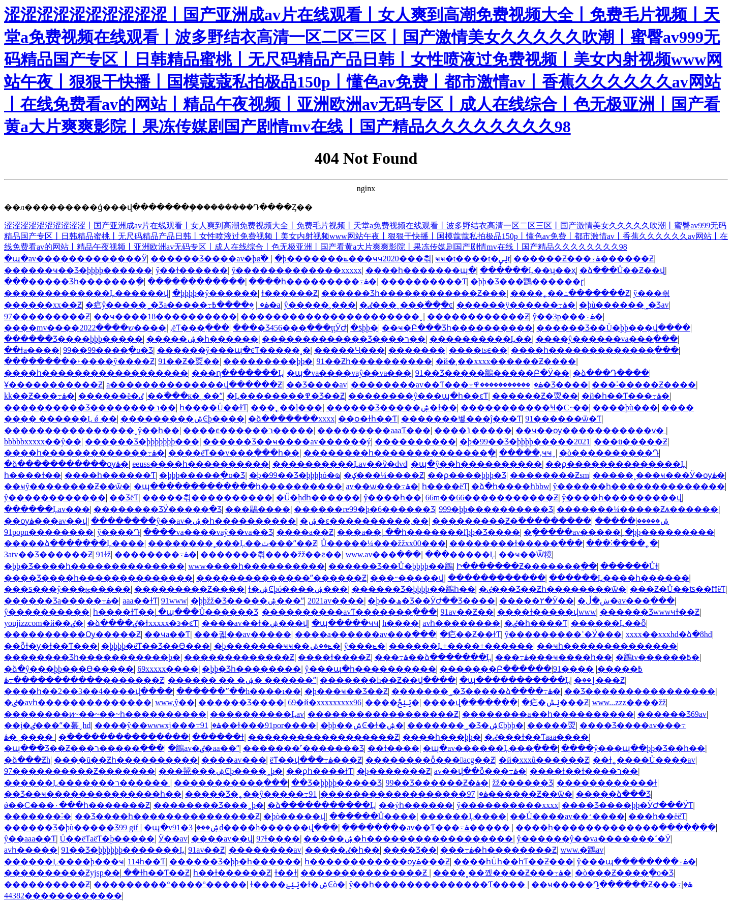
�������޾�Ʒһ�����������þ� (92, 657)
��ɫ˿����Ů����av (644, 760)
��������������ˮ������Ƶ (281, 578)
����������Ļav (257, 714)
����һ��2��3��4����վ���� (88, 691)
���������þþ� (268, 361)
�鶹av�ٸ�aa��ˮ (203, 748)
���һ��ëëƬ (657, 816)
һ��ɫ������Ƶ (232, 872)
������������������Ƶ (383, 714)
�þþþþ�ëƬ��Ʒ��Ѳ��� (155, 646)
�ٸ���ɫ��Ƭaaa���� (536, 737)
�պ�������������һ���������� (238, 486)
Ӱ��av (173, 838)
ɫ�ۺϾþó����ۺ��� (298, 589)
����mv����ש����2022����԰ (85, 327)
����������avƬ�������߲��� (349, 612)
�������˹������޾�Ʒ (303, 748)
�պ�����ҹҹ (345, 623)
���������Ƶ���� (189, 589)
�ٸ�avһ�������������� (77, 702)
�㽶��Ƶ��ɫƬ (470, 634)
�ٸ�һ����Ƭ (535, 623)
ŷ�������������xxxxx (296, 270)
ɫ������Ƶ (289, 293)
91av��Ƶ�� (466, 612)
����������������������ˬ (331, 316)
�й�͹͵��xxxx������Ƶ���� (506, 361)
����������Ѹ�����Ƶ (72, 634)
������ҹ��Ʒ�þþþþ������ (78, 270)
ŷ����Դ (118, 532)
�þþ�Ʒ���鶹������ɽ (527, 281)
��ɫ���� (393, 748)
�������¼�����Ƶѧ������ (637, 509)
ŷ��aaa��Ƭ (30, 838)
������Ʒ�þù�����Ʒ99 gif (72, 827)
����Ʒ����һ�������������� (98, 578)
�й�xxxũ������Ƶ (544, 760)
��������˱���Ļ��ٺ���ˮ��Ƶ (232, 543)
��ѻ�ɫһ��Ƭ (367, 418)
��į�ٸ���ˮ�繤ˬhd (47, 725)
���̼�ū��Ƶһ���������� (126, 760)
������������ (196, 281)
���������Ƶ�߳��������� (511, 521)
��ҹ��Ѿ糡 (525, 554)
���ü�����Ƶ (630, 441)
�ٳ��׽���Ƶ (599, 680)
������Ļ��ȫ (608, 623)
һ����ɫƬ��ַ (124, 612)
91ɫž (103, 554)
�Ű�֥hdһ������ (318, 497)
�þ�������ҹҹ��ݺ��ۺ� (277, 646)
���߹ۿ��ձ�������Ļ (433, 657)
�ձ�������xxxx (291, 418)
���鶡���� (257, 509)
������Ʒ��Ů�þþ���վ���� (613, 327)
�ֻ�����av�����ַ (572, 532)
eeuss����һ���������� (200, 464)
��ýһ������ (416, 805)
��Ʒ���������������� (639, 691)
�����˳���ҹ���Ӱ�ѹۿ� (659, 475)
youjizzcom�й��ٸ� (43, 623)
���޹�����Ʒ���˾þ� (209, 805)
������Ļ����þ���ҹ (64, 861)
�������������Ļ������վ (86, 293)
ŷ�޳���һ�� (392, 497)
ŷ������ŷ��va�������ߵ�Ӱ (593, 838)
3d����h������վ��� (263, 827)
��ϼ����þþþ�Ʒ (467, 475)
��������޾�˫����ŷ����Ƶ (79, 361)
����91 (573, 669)
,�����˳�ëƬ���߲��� (199, 327)
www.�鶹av (582, 850)
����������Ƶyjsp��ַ (62, 872)
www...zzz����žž (629, 702)
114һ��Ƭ (146, 861)
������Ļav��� (47, 509)
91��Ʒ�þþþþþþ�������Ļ (123, 850)
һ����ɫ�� (32, 475)
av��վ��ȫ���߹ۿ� (480, 771)
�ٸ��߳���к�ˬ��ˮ (181, 395)
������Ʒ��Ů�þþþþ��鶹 (390, 566)
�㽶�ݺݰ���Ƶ (555, 702)
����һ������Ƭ (110, 475)
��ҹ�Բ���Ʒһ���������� (457, 327)
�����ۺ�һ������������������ (408, 838)
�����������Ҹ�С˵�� (525, 407)
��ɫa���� (31, 350)
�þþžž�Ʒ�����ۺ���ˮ (247, 600)
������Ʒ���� (241, 702)
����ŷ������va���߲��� (607, 339)
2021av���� (336, 600)
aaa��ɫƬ (140, 600)
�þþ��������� (669, 532)
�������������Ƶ (239, 657)
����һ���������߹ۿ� (313, 281)
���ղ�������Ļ (237, 373)
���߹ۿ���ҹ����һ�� (553, 657)
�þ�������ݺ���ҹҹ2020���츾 (353, 258)
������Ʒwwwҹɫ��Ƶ (650, 612)
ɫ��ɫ (285, 872)
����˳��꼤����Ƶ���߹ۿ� (502, 872)
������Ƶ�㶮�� (535, 395)
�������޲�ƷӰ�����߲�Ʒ (158, 509)
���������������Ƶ (364, 872)
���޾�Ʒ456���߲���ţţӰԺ (290, 327)
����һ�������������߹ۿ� (84, 452)
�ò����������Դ (609, 452)
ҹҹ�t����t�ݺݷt (472, 258)
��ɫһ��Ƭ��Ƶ (157, 872)
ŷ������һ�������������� (639, 486)
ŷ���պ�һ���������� (370, 669)
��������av (265, 850)
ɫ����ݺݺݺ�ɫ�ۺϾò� (297, 884)
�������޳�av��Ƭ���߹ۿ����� (426, 827)
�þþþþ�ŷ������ (215, 293)
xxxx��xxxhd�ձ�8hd (669, 634)
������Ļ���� (463, 816)
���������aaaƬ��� (373, 430)
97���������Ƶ (47, 316)
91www (174, 600)
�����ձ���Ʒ (613, 794)
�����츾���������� (207, 497)
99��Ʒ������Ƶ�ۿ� (437, 782)
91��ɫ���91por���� (258, 725)
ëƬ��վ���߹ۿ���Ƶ (316, 760)
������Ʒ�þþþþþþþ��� (142, 441)
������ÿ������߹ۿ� (515, 304)
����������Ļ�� (481, 339)
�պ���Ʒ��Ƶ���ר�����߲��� (84, 748)
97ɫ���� (278, 838)
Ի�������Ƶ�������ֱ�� (526, 566)
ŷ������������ (55, 497)
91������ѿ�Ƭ (563, 418)
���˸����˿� (622, 543)
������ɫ (218, 737)
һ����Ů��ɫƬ (213, 407)
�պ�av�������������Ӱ (75, 258)
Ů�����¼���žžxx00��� (383, 543)
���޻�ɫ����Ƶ (334, 657)
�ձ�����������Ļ (321, 805)
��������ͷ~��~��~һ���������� (105, 714)
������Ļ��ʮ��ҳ (528, 270)
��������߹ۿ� (155, 554)
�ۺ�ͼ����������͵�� (364, 521)
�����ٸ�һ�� (342, 850)
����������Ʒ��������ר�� (90, 407)
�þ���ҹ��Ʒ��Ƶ (346, 691)
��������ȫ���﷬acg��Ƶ (430, 760)
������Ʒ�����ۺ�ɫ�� (391, 407)
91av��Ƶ (206, 850)
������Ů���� (373, 816)
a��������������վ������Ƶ (194, 384)
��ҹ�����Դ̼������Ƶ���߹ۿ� (611, 884)
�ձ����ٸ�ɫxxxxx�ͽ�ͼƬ (142, 623)
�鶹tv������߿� (657, 657)
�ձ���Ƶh (27, 760)
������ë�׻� (108, 395)
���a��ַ (359, 532)
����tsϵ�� (478, 350)
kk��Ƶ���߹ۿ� (39, 395)
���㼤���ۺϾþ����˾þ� (221, 771)
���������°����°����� (170, 884)
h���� (400, 623)
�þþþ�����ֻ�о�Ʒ (202, 475)
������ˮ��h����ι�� (238, 691)
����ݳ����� (473, 430)
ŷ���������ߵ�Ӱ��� (563, 634)
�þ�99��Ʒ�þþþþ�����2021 (525, 441)
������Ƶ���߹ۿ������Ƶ (583, 258)
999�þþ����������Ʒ (496, 509)
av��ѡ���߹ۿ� (382, 486)
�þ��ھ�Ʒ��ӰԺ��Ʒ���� (431, 600)
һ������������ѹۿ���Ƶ (377, 861)
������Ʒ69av (672, 714)
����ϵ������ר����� (248, 430)
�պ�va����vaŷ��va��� (349, 373)
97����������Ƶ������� (79, 771)
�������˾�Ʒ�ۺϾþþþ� (465, 725)
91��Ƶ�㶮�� (189, 361)
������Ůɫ (629, 566)
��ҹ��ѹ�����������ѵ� (590, 430)
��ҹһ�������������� (607, 646)
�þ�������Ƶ (394, 771)
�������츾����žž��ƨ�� (271, 554)
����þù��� (625, 407)
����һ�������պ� (420, 270)
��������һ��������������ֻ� (399, 452)
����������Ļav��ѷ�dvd (339, 464)
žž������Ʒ (523, 782)
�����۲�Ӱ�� (536, 600)
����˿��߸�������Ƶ (570, 293)
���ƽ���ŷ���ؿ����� (67, 589)
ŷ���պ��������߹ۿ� (636, 861)
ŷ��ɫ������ (192, 270)
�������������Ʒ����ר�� (343, 339)
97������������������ (397, 794)
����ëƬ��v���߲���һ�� (233, 452)
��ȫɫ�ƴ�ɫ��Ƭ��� (51, 646)
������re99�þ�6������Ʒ (364, 509)
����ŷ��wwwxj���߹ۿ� (158, 725)
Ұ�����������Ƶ (53, 384)
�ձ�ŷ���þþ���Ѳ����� (69, 669)
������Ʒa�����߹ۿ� (61, 600)
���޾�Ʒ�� (410, 850)
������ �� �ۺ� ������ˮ (242, 680)
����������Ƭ (424, 281)
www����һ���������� (256, 566)
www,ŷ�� (175, 702)
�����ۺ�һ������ (202, 339)
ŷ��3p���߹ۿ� (568, 316)
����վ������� (470, 702)
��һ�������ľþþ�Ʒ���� (453, 532)
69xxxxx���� (167, 669)
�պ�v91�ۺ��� (181, 827)
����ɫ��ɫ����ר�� (584, 771)
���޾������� (415, 441)
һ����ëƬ (445, 486)
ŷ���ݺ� (364, 646)
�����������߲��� (231, 782)
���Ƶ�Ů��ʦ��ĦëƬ (677, 589)
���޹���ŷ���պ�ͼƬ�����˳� (234, 350)
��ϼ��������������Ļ (615, 464)
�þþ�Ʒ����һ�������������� (94, 566)
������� (416, 350)
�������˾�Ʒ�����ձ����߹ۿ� (476, 691)
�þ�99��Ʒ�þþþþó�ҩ (294, 475)
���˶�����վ (407, 578)
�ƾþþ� (364, 327)
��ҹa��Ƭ (167, 634)
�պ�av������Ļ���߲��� (490, 748)
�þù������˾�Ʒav (623, 304)
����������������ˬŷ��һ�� (91, 430)
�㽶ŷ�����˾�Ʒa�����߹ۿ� (176, 304)
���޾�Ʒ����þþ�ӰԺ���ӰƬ (627, 805)
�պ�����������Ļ (515, 680)
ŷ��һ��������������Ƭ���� (438, 884)
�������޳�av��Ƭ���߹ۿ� (447, 384)
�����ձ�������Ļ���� (74, 543)
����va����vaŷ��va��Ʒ (207, 532)
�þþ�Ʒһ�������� (251, 669)
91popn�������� (49, 532)
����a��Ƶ (305, 532)
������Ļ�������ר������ (87, 782)
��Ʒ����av (316, 384)
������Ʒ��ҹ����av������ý (287, 441)
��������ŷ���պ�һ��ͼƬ (418, 395)
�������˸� (37, 816)
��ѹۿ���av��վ (45, 521)
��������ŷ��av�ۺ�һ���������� (193, 521)
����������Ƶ (47, 884)
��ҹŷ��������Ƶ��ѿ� (67, 486)
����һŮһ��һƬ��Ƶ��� (513, 861)
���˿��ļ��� (286, 407)
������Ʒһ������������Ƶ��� (413, 293)
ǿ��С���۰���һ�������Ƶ (77, 805)
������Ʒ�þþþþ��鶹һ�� (413, 589)
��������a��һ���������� (547, 714)
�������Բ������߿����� (541, 669)
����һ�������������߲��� (595, 350)
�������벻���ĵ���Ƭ (461, 418)
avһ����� (30, 850)
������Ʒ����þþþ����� (73, 339)
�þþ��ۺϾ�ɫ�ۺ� (362, 725)
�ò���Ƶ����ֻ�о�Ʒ (624, 872)
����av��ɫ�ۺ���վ (255, 623)
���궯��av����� (242, 634)
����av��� (233, 760)
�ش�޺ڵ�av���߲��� (626, 600)
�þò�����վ (294, 816)
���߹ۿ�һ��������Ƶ (498, 850)
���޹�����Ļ (460, 554)
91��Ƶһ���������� (374, 361)
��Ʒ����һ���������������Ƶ (167, 816)
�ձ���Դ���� (611, 373)
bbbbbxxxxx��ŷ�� (42, 441)
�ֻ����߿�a (246, 304)
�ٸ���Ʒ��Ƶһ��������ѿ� (552, 589)
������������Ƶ (478, 316)
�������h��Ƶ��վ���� (387, 680)
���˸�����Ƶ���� (644, 384)
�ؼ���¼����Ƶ (384, 475)
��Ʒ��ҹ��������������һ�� (92, 794)
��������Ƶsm (549, 475)
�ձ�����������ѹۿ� (66, 464)
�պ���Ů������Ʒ (208, 612)
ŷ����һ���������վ (622, 497)
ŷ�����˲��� (320, 304)
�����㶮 (551, 725)
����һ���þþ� (442, 737)
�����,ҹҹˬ (527, 452)
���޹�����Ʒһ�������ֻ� (74, 281)
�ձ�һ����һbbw (510, 486)
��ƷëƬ (123, 497)
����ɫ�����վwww (546, 612)
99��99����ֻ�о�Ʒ (108, 350)
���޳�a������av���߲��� (365, 634)
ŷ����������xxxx (507, 805)
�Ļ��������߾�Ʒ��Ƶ (286, 395)
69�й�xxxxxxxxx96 (324, 702)
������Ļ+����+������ (461, 646)
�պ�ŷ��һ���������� (476, 464)
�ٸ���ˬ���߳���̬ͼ (406, 304)
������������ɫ (607, 782)
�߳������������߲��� (123, 737)
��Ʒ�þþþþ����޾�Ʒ (336, 782)
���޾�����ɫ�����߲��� (516, 543)
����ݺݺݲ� (392, 702)
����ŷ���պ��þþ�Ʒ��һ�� (633, 748)
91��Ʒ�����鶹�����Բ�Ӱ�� (492, 373)
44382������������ (63, 895)
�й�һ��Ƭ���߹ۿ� (626, 395)
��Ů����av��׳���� (567, 816)
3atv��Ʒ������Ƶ (48, 554)
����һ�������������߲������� (615, 827)
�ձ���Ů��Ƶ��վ (622, 270)
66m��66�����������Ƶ (491, 497)
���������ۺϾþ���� (182, 418)
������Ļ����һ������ (619, 578)
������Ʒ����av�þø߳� (210, 258)
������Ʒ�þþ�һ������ (235, 861)
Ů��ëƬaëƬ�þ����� (107, 838)
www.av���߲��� (383, 554)
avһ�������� (461, 623)
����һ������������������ (96, 373)
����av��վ (222, 838)
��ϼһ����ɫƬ (319, 771)
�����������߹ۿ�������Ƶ (84, 680)
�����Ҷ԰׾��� (349, 350)
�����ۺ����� (632, 521)
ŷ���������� (46, 612)
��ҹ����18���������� (165, 316)
